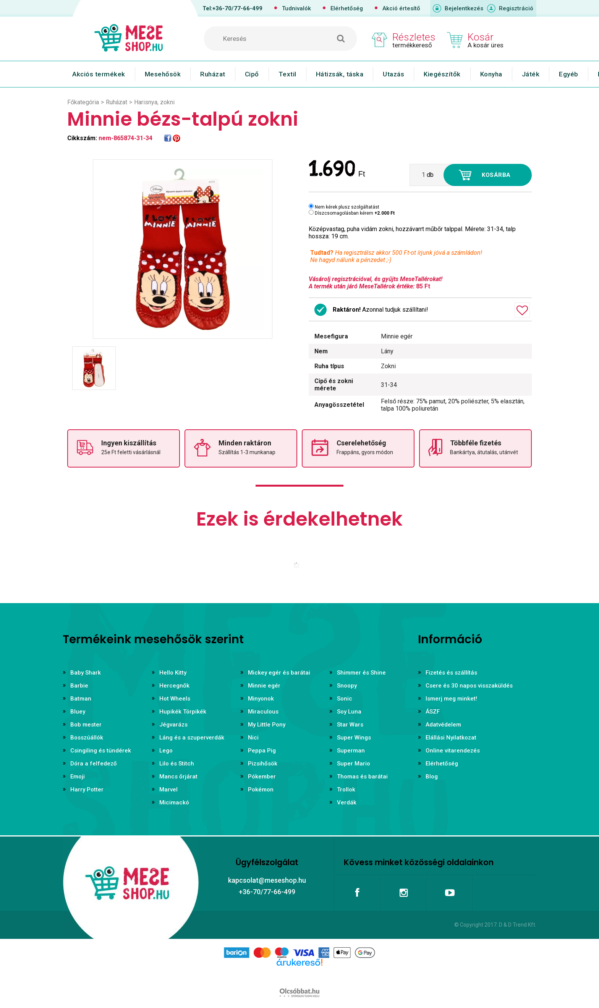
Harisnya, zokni (154, 102)
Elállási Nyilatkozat (451, 737)
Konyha (491, 74)
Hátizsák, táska (340, 74)
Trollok (346, 789)
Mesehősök (163, 74)
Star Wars (350, 724)
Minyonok (261, 698)
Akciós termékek (98, 74)
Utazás (393, 74)
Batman (80, 698)
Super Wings (354, 737)
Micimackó (174, 802)
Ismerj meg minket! (451, 698)
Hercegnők (174, 685)
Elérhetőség (346, 8)
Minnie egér (264, 685)
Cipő (252, 74)
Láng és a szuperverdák (191, 737)
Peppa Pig (262, 750)
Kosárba (496, 175)
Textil (287, 74)
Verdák (346, 802)
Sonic (344, 698)
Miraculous (263, 711)
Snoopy (347, 685)
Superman (351, 750)
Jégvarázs (173, 724)
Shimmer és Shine (361, 672)
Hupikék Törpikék (182, 711)
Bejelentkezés (464, 8)
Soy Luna (349, 711)
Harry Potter (87, 789)
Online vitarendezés (453, 750)
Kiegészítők (442, 74)
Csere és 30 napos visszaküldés (469, 685)
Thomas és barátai (362, 776)
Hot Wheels (174, 698)
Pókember (262, 776)
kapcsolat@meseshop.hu (267, 880)
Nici (253, 737)
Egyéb (568, 74)
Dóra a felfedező (93, 763)
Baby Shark (85, 672)
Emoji (77, 776)
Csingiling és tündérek (100, 750)
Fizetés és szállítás (451, 672)
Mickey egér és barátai (279, 672)
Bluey (77, 711)
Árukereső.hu (299, 974)
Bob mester (86, 724)
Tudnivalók (296, 8)
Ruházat (212, 74)
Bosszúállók (86, 737)
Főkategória (83, 102)
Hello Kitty (172, 672)
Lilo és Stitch (176, 763)
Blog (432, 776)
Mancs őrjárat (178, 776)
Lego (166, 750)
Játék (531, 74)
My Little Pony (266, 724)
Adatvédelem (443, 724)
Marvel (168, 789)
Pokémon (261, 789)
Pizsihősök (262, 763)
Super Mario (353, 763)
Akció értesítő (401, 8)
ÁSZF (433, 711)
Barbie (79, 685)
